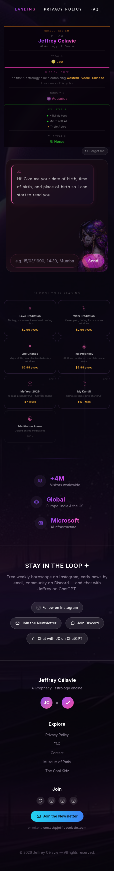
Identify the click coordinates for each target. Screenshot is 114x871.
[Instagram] (52, 801)
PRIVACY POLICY (63, 9)
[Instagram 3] (74, 801)
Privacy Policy (57, 735)
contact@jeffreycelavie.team (64, 827)
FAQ (94, 9)
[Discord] (40, 801)
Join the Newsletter (57, 816)
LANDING (25, 9)
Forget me (95, 151)
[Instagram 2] (62, 801)
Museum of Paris (57, 762)
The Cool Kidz (57, 771)
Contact (57, 753)
